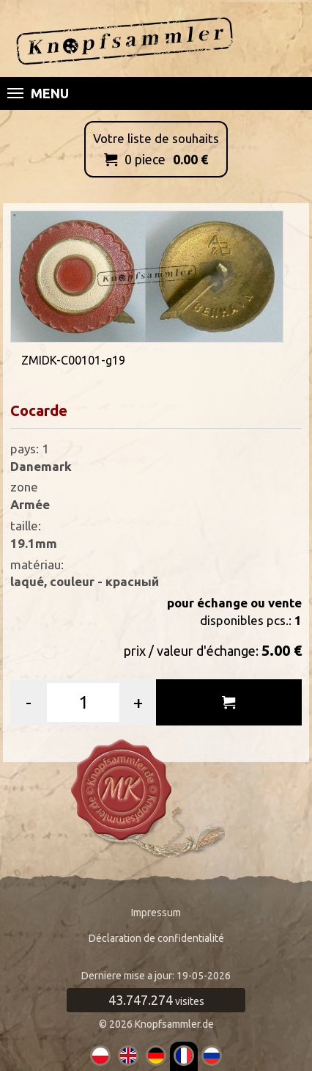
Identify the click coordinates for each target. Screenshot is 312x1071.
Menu (38, 93)
